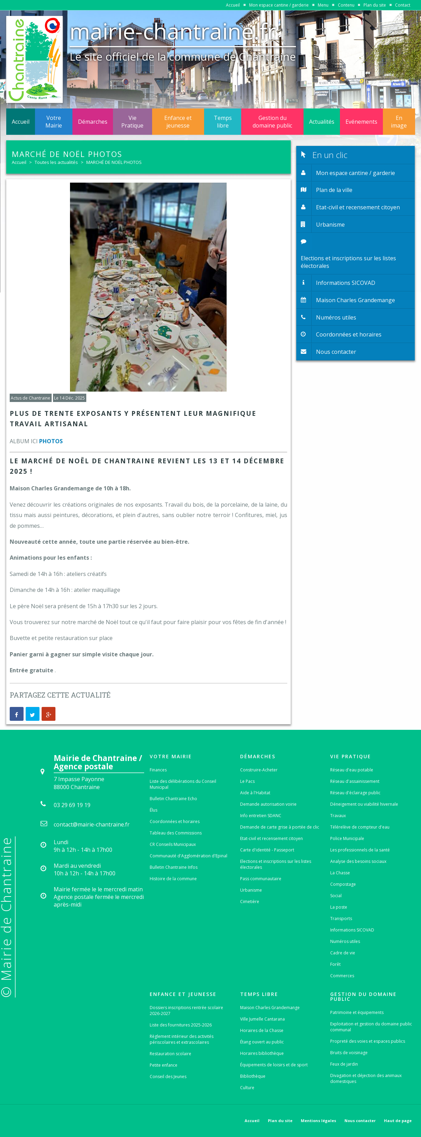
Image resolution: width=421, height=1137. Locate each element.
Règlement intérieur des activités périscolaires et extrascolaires (181, 1039)
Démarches (92, 121)
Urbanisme (251, 890)
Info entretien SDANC (260, 816)
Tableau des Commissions (176, 833)
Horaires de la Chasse (261, 1030)
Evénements (361, 121)
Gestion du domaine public (272, 121)
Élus (153, 810)
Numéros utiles (345, 941)
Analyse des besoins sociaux (358, 861)
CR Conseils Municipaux (173, 844)
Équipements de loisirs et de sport (274, 1065)
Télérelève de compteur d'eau (359, 827)
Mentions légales (318, 1120)
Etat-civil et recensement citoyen (271, 838)
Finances (158, 770)
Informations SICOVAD (352, 930)
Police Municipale (347, 838)
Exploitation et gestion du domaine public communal (371, 1027)
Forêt (335, 964)
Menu (323, 5)
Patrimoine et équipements (357, 1012)
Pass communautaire (260, 879)
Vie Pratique (132, 121)
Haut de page (398, 1120)
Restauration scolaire (170, 1054)
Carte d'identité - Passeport (267, 850)
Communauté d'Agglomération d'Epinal (188, 856)
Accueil (233, 5)
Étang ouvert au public (262, 1042)
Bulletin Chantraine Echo (173, 799)
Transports (341, 918)
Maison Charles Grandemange (270, 1008)
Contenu (346, 5)
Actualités (321, 121)
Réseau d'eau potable (351, 770)
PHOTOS (51, 441)
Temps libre (223, 121)
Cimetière (249, 901)
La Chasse (340, 873)
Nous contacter (360, 1120)
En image (399, 121)
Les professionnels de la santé (360, 850)
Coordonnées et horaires (175, 821)
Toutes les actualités (56, 162)
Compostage (343, 884)
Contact (402, 5)
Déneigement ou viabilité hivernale (364, 804)
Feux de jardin (344, 1064)
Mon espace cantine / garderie (279, 5)
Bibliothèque (252, 1076)
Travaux (338, 816)
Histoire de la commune (173, 879)
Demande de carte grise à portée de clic (279, 827)
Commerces (342, 976)
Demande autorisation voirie (268, 804)
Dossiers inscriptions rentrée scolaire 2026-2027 (186, 1010)
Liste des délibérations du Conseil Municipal (183, 784)
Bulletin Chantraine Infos (174, 867)
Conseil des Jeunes (168, 1076)
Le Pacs (247, 781)
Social (336, 896)
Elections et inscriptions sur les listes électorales (275, 864)
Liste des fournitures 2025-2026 (181, 1025)
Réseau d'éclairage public (355, 793)
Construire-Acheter (259, 770)
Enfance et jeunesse (178, 121)
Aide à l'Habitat (255, 793)
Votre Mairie (53, 121)
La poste (338, 907)
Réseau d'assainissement (354, 781)
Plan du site (374, 5)
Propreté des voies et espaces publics (367, 1041)
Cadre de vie (342, 953)
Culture (247, 1088)
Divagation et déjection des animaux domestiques (366, 1078)
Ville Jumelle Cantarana (262, 1019)
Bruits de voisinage (349, 1053)
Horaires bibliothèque (262, 1053)
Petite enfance (163, 1065)
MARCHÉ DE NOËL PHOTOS (114, 162)
